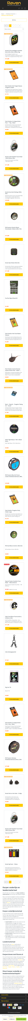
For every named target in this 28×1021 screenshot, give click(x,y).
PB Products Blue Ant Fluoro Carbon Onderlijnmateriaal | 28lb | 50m (13, 475)
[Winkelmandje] (25, 8)
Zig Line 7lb (8, 687)
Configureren (12, 1019)
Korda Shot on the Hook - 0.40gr (13, 793)
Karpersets (5, 968)
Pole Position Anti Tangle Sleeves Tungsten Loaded (13, 86)
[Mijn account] (22, 8)
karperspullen (11, 965)
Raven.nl (8, 902)
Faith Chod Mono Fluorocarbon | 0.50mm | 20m (13, 617)
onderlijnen (20, 959)
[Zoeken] (18, 8)
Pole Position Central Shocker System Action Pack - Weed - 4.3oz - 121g (12, 369)
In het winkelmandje (14, 62)
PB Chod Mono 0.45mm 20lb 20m (14, 546)
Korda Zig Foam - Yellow (11, 864)
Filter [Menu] (14, 20)
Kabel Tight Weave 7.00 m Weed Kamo (13, 440)
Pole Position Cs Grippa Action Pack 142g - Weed (13, 723)
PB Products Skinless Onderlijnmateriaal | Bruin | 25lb (13, 758)
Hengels (9, 967)
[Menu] (2, 8)
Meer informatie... (16, 1016)
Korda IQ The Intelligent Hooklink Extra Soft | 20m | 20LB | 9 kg (13, 51)
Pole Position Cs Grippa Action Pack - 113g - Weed (13, 122)
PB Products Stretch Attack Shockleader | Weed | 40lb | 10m (13, 228)
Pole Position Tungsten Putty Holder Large (12, 511)
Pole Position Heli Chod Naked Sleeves (13, 334)
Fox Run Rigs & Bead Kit (11, 298)
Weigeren (5, 1019)
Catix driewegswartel (10, 652)
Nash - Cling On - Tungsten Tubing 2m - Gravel (14, 405)
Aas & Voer (5, 967)
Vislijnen (18, 967)
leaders (13, 944)
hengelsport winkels (18, 983)
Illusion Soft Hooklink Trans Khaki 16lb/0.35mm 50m (13, 829)
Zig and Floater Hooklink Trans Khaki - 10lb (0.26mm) (13, 581)
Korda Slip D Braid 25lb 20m (12, 263)
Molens (13, 967)
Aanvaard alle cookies (21, 1019)
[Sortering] (14, 29)
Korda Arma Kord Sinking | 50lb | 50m (13, 192)
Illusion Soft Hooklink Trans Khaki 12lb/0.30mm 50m (13, 157)
